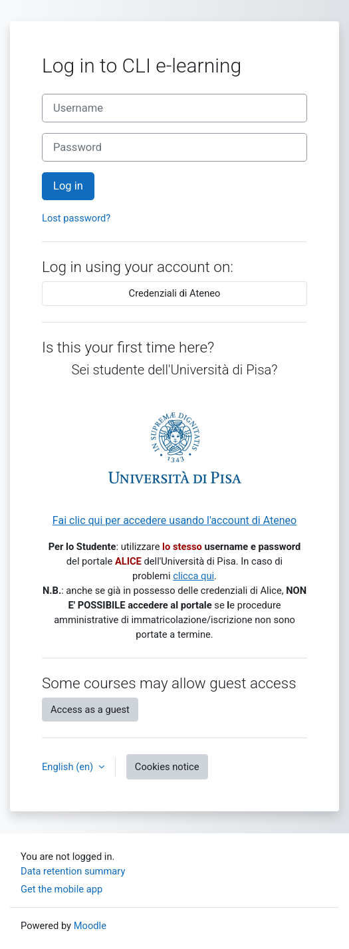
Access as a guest (90, 710)
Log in (68, 186)
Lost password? (76, 218)
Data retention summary (73, 871)
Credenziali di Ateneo (175, 293)
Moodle (90, 926)
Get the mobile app (61, 889)
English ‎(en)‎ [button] (69, 767)
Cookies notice (167, 767)
